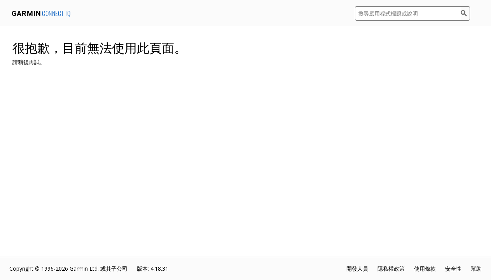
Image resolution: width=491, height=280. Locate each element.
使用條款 (425, 268)
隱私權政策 (391, 268)
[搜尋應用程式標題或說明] (408, 13)
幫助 (476, 268)
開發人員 (357, 268)
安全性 (453, 268)
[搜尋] (465, 13)
